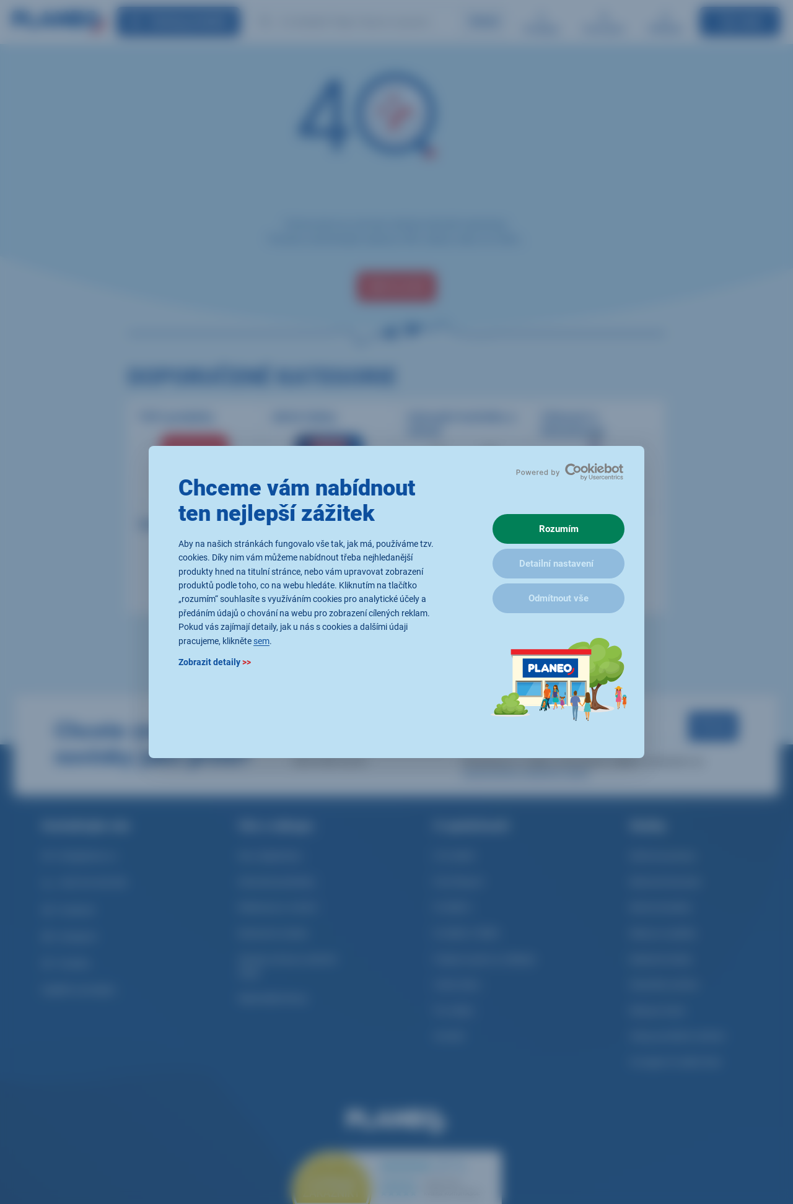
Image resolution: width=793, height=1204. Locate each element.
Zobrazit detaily (214, 662)
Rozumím (559, 528)
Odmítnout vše (558, 598)
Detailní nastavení (556, 563)
